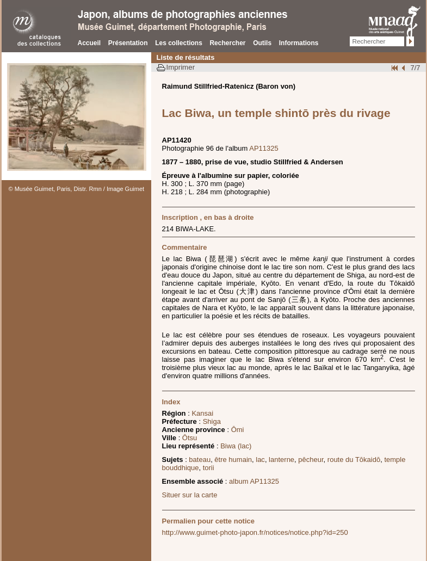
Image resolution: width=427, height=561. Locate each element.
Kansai (202, 413)
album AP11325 (254, 481)
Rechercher (227, 43)
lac (260, 459)
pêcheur (310, 459)
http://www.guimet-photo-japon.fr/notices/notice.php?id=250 (255, 532)
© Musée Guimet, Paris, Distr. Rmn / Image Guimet (77, 189)
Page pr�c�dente (405, 68)
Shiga (212, 421)
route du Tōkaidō (353, 459)
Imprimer (180, 67)
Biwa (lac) (235, 446)
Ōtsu (189, 438)
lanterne (281, 459)
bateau (200, 459)
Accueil (89, 43)
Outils (262, 43)
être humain (233, 459)
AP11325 (264, 148)
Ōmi (237, 430)
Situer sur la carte (190, 495)
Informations (299, 43)
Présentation (128, 43)
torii (208, 468)
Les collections (178, 43)
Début (395, 68)
